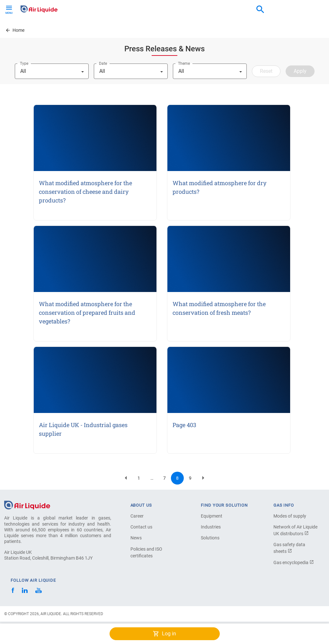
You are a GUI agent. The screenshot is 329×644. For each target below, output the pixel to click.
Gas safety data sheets (289, 548)
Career (137, 516)
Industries (211, 526)
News (136, 537)
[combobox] (260, 10)
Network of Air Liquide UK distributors (295, 530)
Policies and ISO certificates (146, 552)
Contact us (141, 526)
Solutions (210, 537)
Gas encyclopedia (293, 562)
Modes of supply (289, 516)
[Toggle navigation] (9, 9)
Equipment (211, 516)
